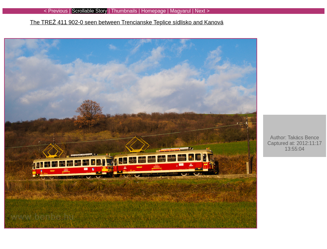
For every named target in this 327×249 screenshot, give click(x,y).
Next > (202, 11)
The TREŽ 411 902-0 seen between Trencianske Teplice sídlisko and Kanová (126, 22)
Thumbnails (124, 11)
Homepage (153, 11)
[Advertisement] (287, 22)
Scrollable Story (89, 11)
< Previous (56, 11)
